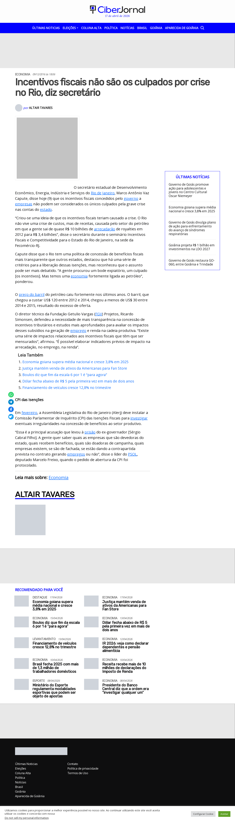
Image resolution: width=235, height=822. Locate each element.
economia (79, 276)
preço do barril (31, 294)
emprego (78, 330)
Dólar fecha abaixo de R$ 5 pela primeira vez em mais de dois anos (78, 381)
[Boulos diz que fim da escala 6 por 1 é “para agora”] (21, 623)
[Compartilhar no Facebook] (11, 409)
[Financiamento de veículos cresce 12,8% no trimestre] (21, 644)
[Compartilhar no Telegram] (11, 402)
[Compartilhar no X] (11, 416)
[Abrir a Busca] (202, 27)
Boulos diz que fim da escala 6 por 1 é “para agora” (64, 375)
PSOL (132, 454)
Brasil (142, 28)
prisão (89, 432)
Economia (58, 477)
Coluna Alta (91, 28)
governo (131, 198)
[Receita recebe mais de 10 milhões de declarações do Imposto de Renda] (91, 665)
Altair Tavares (41, 108)
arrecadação (104, 228)
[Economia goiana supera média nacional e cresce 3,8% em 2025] (21, 602)
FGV (98, 313)
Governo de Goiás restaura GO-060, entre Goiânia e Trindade (192, 262)
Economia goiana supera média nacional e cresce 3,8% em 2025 (75, 362)
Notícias (127, 28)
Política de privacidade (82, 768)
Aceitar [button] (224, 814)
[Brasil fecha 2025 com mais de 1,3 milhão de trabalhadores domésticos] (21, 665)
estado (46, 209)
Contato (72, 764)
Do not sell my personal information (27, 818)
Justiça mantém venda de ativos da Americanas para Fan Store (74, 368)
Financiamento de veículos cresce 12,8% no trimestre (66, 387)
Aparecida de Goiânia (181, 28)
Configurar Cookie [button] (203, 814)
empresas (23, 203)
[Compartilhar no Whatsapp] (11, 394)
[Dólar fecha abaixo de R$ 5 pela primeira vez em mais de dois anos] (91, 623)
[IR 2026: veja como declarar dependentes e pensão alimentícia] (91, 644)
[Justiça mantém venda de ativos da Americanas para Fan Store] (91, 602)
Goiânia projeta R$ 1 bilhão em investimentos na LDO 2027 (192, 247)
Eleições (69, 28)
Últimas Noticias (46, 28)
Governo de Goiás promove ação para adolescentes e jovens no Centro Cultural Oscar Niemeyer (189, 190)
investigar (139, 418)
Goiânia (156, 28)
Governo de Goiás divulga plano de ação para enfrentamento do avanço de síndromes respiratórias (192, 228)
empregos (76, 454)
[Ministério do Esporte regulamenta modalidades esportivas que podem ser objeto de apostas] (21, 685)
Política (111, 28)
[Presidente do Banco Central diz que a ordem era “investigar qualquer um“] (91, 685)
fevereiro (29, 412)
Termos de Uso (77, 773)
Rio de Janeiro (103, 192)
